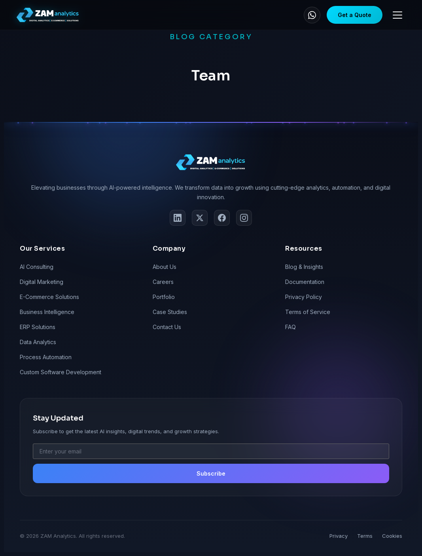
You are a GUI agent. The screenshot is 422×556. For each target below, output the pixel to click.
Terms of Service (307, 311)
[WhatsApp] (312, 15)
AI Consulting (36, 266)
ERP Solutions (37, 327)
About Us (164, 266)
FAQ (290, 327)
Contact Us (167, 327)
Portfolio (164, 296)
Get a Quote (354, 14)
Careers (163, 281)
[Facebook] (222, 218)
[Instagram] (244, 218)
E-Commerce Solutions (49, 296)
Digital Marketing (41, 281)
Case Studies (170, 311)
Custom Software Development (60, 372)
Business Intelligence (47, 311)
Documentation (304, 281)
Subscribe (211, 473)
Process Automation (46, 357)
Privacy (338, 536)
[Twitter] (200, 218)
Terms (365, 536)
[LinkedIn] (177, 218)
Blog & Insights (304, 266)
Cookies (392, 536)
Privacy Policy (303, 296)
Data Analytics (38, 342)
